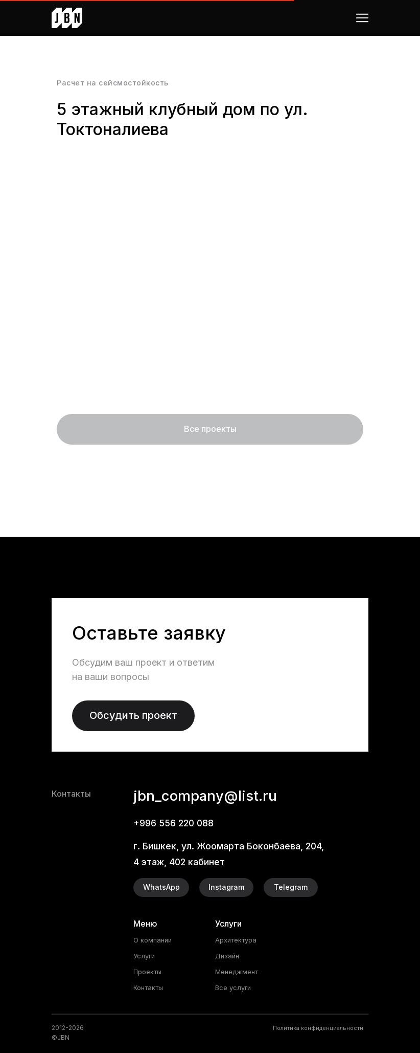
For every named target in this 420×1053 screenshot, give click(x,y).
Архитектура (238, 939)
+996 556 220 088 (178, 823)
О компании (154, 939)
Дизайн (228, 955)
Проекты (149, 971)
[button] (133, 715)
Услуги (145, 955)
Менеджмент (239, 971)
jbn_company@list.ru (215, 795)
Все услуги (234, 987)
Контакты (150, 987)
